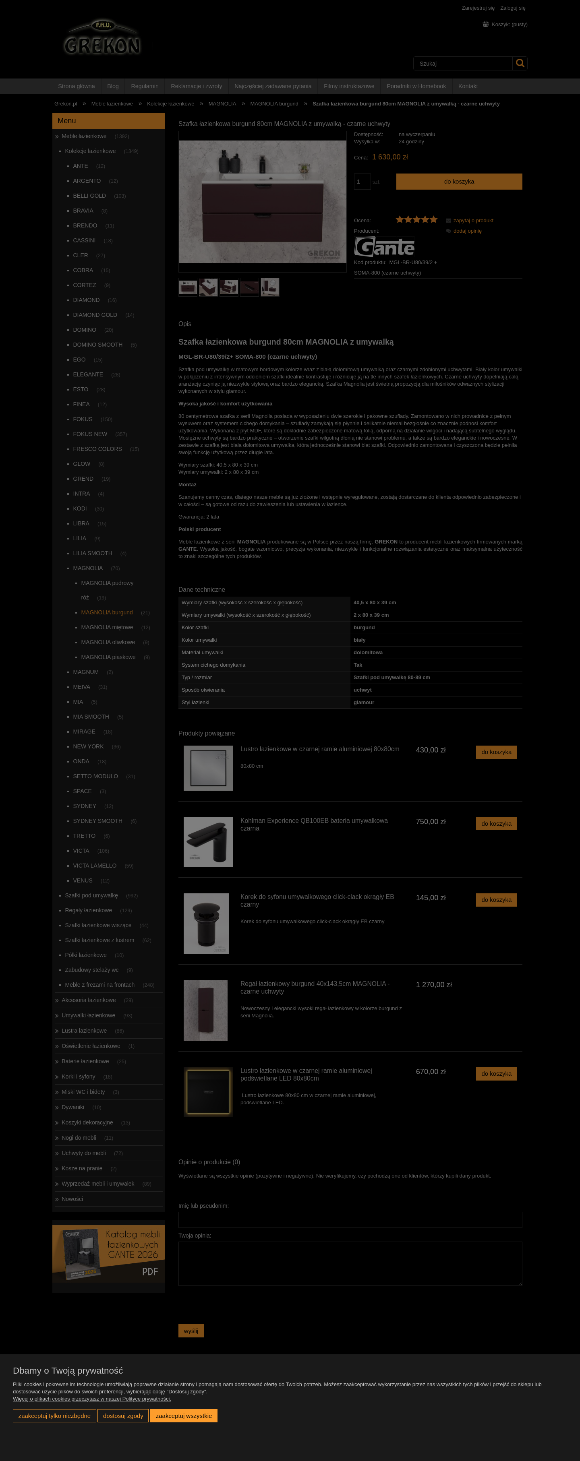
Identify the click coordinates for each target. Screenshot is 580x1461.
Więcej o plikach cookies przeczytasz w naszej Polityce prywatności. (92, 1399)
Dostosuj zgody (123, 1415)
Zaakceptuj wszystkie (184, 1415)
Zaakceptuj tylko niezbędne (55, 1415)
